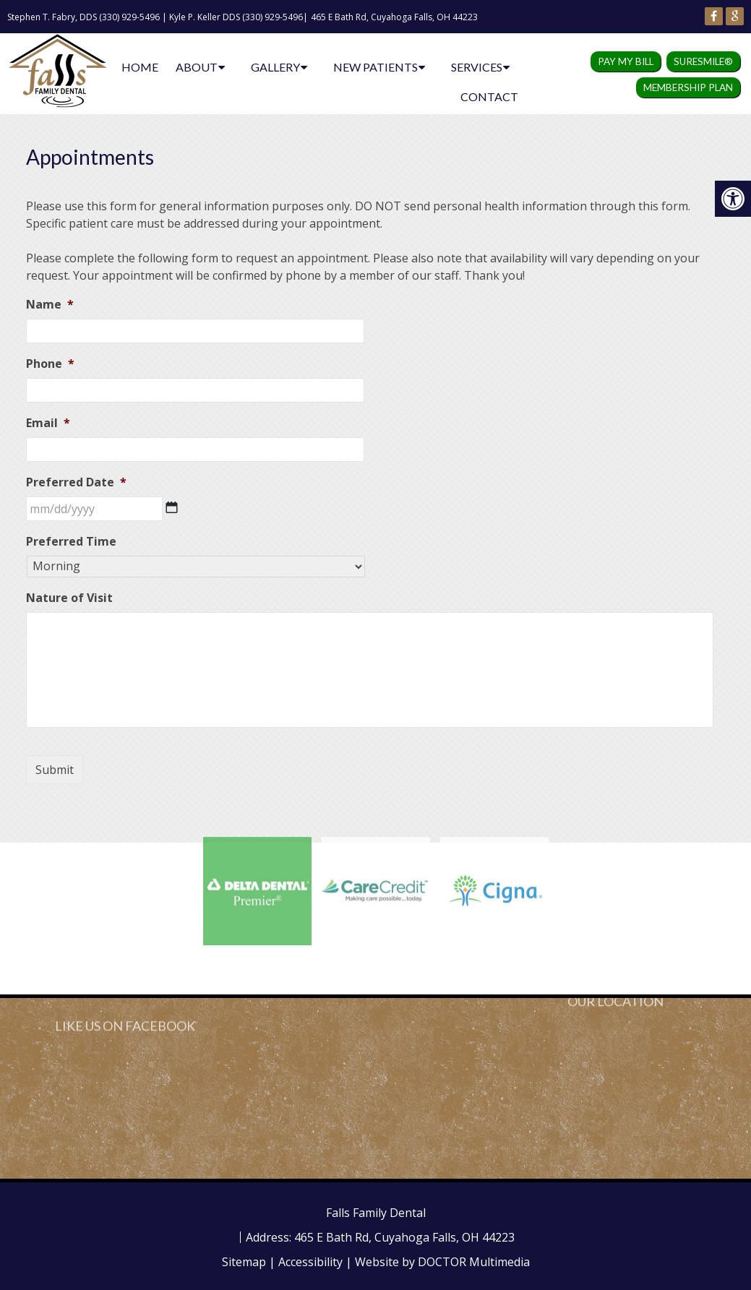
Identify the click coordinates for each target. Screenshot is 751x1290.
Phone (50, 363)
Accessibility (310, 1262)
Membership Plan (688, 87)
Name (50, 304)
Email (48, 423)
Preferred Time (71, 541)
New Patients (375, 67)
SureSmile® (703, 61)
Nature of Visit (69, 598)
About (197, 67)
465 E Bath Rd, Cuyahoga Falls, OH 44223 (394, 17)
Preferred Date (76, 482)
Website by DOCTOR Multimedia (442, 1262)
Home (139, 67)
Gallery (275, 67)
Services (476, 67)
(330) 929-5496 (129, 17)
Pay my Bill (625, 61)
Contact (489, 96)
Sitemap (244, 1262)
